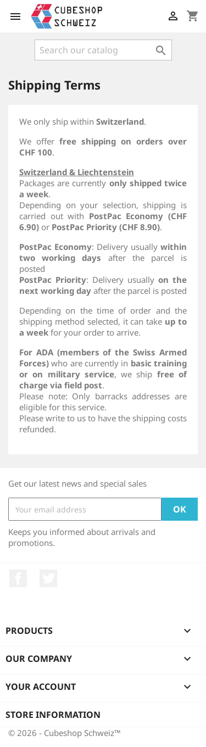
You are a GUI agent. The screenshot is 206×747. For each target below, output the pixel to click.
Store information (53, 715)
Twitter (48, 578)
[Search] (103, 50)
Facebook (18, 578)
